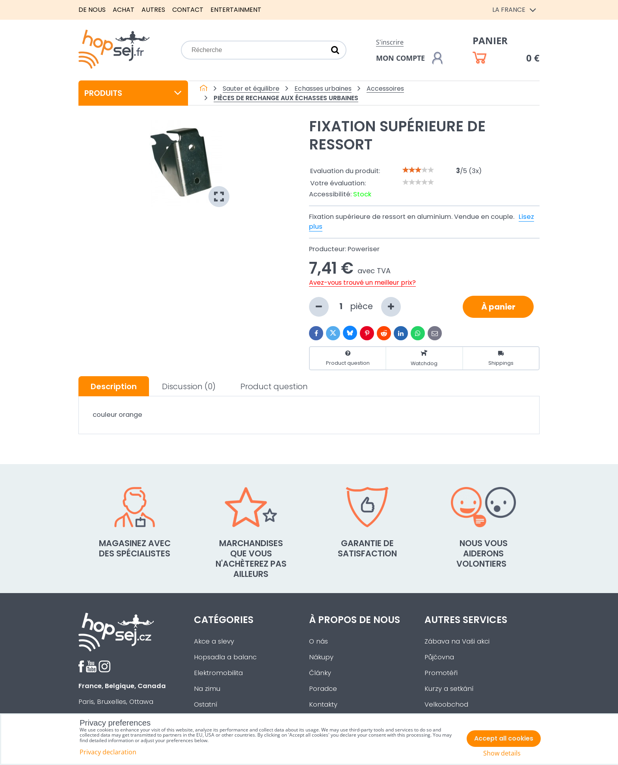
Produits (133, 93)
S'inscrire (390, 42)
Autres (153, 9)
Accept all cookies (503, 738)
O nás (318, 641)
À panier (498, 306)
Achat (123, 9)
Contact (187, 9)
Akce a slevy (214, 641)
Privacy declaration (108, 752)
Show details (502, 753)
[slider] (418, 170)
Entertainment (235, 9)
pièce (355, 307)
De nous (92, 9)
